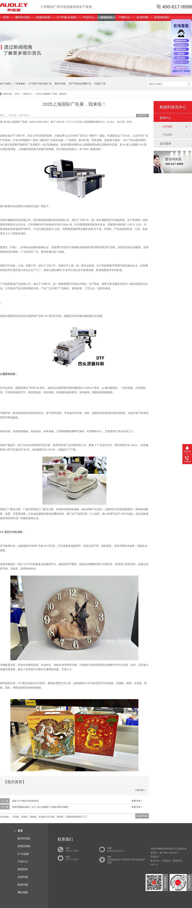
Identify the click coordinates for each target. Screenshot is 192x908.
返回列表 (142, 115)
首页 (6, 17)
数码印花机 (22, 17)
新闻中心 (28, 94)
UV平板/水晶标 (66, 17)
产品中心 (88, 17)
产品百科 (167, 134)
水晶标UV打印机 (46, 816)
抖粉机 (24, 816)
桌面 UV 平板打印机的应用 (25, 801)
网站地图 (23, 892)
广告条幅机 (19, 83)
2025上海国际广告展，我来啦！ (52, 94)
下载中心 (124, 17)
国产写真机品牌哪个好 (80, 83)
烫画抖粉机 (43, 17)
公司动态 (167, 126)
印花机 (15, 816)
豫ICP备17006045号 (169, 853)
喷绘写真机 (60, 83)
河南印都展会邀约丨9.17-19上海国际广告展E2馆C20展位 (40, 807)
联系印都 (23, 884)
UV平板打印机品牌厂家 (40, 83)
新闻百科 (106, 17)
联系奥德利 (161, 17)
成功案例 (165, 143)
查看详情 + (137, 801)
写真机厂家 (99, 83)
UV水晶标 (23, 853)
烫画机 (33, 816)
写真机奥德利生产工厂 (76, 816)
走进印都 (142, 17)
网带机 (60, 816)
